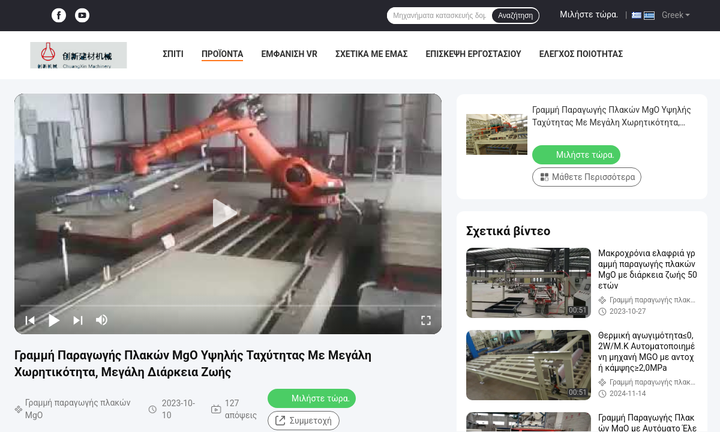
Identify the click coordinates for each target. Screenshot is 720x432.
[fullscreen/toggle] (426, 320)
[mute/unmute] (102, 320)
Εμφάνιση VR (289, 54)
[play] (228, 214)
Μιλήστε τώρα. (589, 14)
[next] (78, 320)
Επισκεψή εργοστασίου (473, 54)
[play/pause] (54, 320)
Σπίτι (173, 54)
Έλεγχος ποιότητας (581, 54)
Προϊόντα (223, 54)
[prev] (30, 320)
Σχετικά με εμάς (371, 54)
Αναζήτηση (515, 15)
